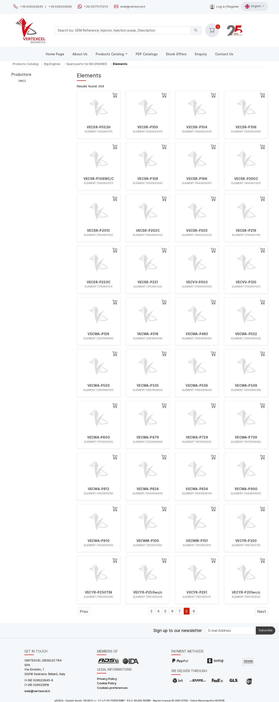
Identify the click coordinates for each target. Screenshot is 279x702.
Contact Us (224, 54)
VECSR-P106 (246, 127)
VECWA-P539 (246, 385)
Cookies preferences (112, 688)
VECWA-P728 (197, 437)
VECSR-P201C (98, 230)
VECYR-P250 (246, 541)
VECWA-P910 (98, 541)
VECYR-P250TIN (98, 592)
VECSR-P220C (98, 282)
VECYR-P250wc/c (147, 592)
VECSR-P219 (246, 230)
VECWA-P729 (246, 437)
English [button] (253, 6)
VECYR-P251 (197, 592)
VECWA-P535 (148, 385)
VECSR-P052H (98, 127)
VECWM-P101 (197, 541)
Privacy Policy (107, 679)
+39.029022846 (60, 6)
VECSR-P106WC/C (98, 179)
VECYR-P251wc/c (246, 592)
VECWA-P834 (197, 489)
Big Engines (52, 64)
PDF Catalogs (147, 54)
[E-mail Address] (230, 630)
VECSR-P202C (148, 230)
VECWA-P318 (147, 334)
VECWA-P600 (98, 437)
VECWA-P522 (246, 334)
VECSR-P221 (148, 282)
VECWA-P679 (147, 437)
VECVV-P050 (197, 282)
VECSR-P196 (196, 179)
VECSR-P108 (147, 179)
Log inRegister (224, 6)
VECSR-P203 (196, 230)
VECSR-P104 (196, 127)
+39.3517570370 (96, 6)
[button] (212, 30)
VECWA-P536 (197, 385)
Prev (84, 611)
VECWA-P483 (197, 334)
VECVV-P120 (246, 282)
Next (261, 611)
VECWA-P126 (98, 334)
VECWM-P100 (147, 541)
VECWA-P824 (148, 489)
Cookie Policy (106, 683)
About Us (79, 54)
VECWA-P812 (98, 489)
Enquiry (201, 54)
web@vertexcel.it (132, 6)
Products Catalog (110, 54)
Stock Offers (176, 54)
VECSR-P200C (246, 179)
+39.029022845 (31, 6)
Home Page (55, 54)
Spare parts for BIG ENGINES (86, 64)
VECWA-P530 (98, 385)
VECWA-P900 (246, 489)
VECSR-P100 (147, 127)
